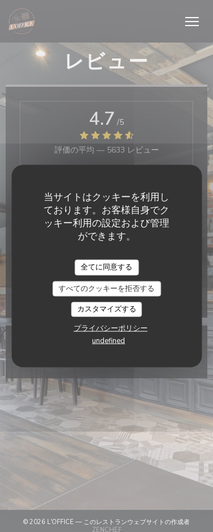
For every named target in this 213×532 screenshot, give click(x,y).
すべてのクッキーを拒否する (106, 288)
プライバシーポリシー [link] (111, 328)
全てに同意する (106, 267)
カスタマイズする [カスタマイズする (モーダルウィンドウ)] (106, 309)
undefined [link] (108, 340)
